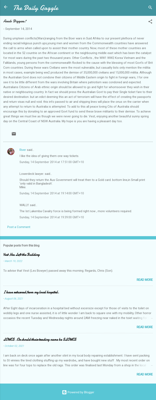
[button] (150, 22)
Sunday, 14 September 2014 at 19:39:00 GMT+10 (52, 217)
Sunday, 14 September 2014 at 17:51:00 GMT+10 (52, 162)
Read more (145, 280)
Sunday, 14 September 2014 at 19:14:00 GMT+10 (52, 193)
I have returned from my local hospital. (31, 292)
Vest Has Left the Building (21, 254)
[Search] (150, 8)
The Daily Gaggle (35, 7)
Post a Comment (18, 227)
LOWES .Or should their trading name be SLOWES (39, 339)
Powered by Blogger (78, 392)
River (23, 150)
